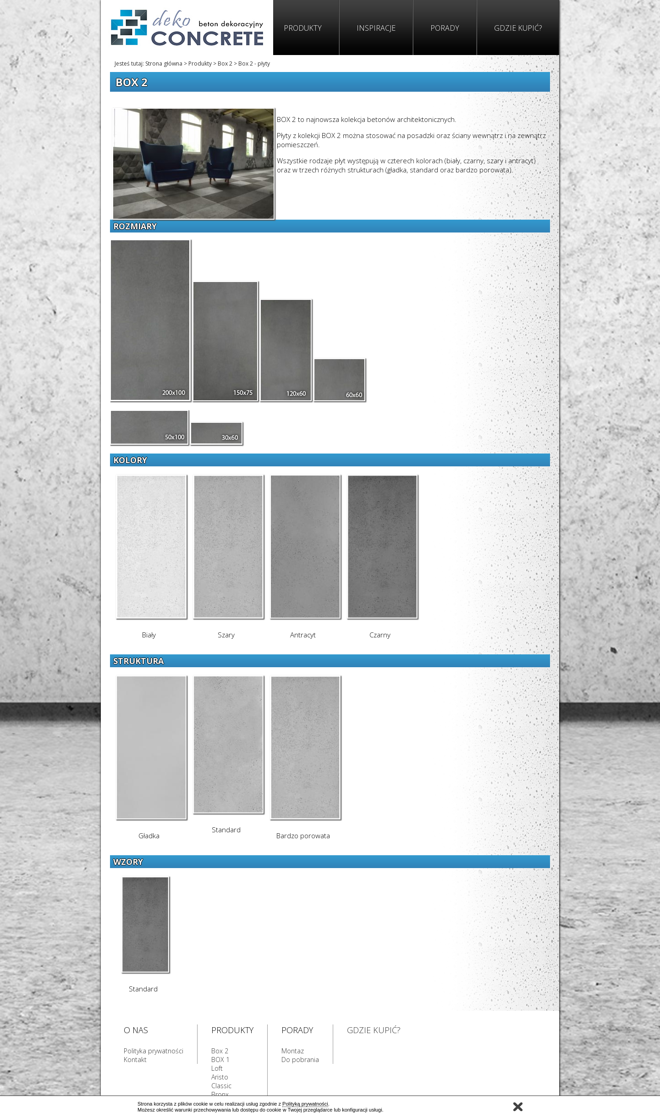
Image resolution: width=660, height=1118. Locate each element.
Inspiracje (376, 28)
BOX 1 (220, 1059)
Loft (217, 1068)
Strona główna (163, 63)
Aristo (219, 1077)
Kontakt (135, 1059)
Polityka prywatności (153, 1050)
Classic (221, 1085)
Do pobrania (300, 1059)
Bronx (220, 1094)
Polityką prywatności (305, 1104)
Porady (444, 28)
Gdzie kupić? (518, 28)
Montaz (292, 1050)
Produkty (303, 28)
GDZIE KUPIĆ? (374, 1029)
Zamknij (517, 1106)
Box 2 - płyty (254, 63)
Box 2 (225, 63)
